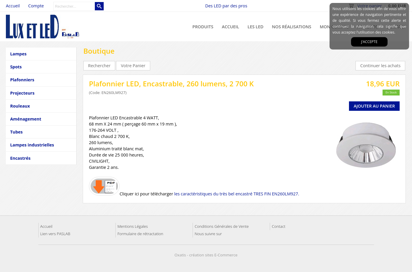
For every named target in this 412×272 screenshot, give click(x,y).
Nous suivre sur (208, 233)
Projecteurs (22, 93)
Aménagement (25, 119)
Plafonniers (22, 80)
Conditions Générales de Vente (222, 226)
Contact (278, 226)
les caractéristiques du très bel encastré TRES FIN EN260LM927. (236, 194)
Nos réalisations (291, 26)
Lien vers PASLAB (55, 233)
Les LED (256, 26)
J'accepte (369, 41)
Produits (202, 26)
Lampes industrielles (32, 145)
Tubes (16, 132)
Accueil (230, 26)
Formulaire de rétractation (140, 233)
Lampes (18, 54)
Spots (15, 67)
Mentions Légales (133, 226)
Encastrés (20, 158)
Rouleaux (20, 106)
